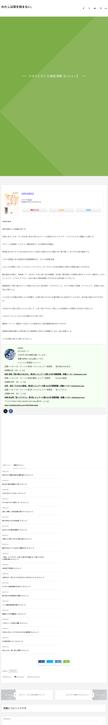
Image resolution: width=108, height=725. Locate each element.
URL (4, 660)
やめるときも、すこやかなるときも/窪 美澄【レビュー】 (71, 553)
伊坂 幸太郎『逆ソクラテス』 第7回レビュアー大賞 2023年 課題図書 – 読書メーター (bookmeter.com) (45, 397)
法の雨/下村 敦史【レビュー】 (12, 524)
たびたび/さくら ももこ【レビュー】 (14, 484)
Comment (6, 631)
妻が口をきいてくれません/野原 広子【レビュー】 (18, 513)
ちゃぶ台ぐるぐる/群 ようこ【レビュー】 (67, 484)
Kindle (88, 210)
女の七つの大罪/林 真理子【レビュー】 (15, 502)
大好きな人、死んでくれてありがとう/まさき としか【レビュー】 (71, 524)
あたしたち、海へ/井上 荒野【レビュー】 (67, 563)
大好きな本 (13, 584)
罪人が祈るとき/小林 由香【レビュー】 (66, 493)
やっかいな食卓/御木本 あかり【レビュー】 (16, 534)
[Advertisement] (54, 439)
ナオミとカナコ (27, 193)
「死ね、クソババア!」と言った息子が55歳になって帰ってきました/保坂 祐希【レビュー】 (71, 513)
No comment (20, 590)
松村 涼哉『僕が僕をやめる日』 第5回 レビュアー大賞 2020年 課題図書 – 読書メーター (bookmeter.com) (46, 374)
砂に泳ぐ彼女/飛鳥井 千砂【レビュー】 (66, 475)
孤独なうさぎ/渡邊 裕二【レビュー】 (66, 543)
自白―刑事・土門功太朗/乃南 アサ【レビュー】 (17, 493)
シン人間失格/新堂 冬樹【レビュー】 (14, 543)
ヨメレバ (30, 199)
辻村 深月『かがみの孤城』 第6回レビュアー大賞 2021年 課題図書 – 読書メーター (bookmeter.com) (44, 386)
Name (5, 649)
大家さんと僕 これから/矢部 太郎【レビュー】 (69, 502)
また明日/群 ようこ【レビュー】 (12, 563)
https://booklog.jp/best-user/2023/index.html (21, 405)
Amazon (61, 210)
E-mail (57, 649)
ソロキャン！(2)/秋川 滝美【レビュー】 (15, 553)
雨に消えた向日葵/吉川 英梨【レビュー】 (67, 534)
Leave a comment (34, 590)
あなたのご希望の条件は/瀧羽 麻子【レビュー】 (17, 475)
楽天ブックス (34, 210)
